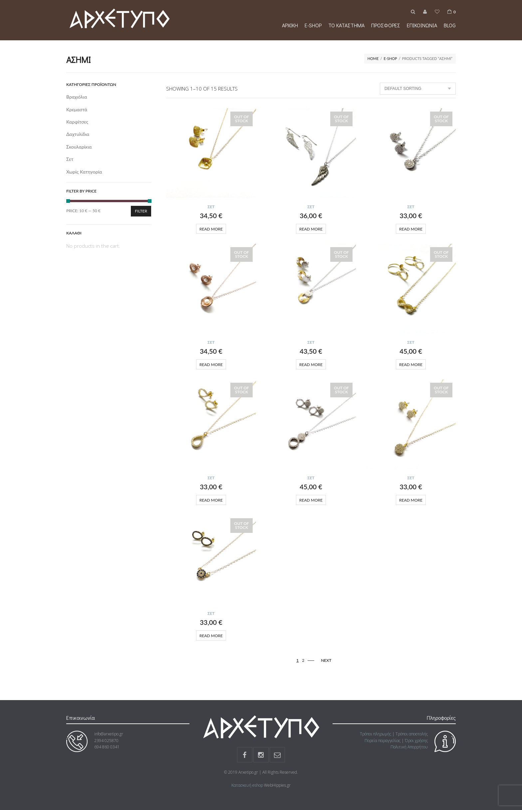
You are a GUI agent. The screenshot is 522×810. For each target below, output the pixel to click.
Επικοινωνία (422, 25)
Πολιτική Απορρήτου (409, 747)
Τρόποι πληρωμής (375, 734)
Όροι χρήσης (416, 740)
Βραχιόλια (76, 97)
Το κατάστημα (346, 25)
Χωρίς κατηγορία (84, 172)
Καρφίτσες (77, 122)
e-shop (313, 25)
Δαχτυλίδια (77, 134)
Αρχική (290, 25)
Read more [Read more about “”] (211, 228)
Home (373, 58)
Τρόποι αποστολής (411, 734)
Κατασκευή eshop (247, 785)
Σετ (210, 206)
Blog (450, 25)
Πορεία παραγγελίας (382, 740)
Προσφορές (385, 25)
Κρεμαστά (76, 109)
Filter (141, 210)
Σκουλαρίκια (79, 147)
